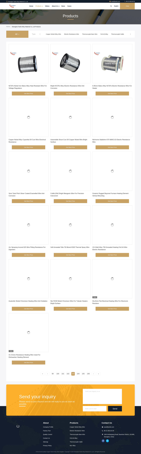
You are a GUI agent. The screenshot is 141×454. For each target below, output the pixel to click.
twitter (107, 440)
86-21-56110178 (129, 1)
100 (57, 374)
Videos (47, 6)
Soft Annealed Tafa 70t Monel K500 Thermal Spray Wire (70, 247)
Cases (69, 6)
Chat (127, 6)
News (63, 6)
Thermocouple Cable (117, 34)
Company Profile (48, 427)
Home (31, 6)
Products (39, 6)
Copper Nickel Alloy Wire (53, 34)
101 (63, 374)
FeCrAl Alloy (104, 34)
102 (68, 374)
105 (83, 374)
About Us (55, 6)
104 (78, 374)
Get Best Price (28, 93)
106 (88, 374)
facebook (103, 440)
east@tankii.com (114, 1)
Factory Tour (47, 431)
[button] (40, 34)
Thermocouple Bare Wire (89, 34)
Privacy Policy (47, 445)
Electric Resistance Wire (71, 34)
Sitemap (45, 442)
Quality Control (47, 434)
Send (115, 409)
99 (53, 374)
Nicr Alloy (72, 445)
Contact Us (46, 438)
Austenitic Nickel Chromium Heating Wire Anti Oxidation (28, 301)
